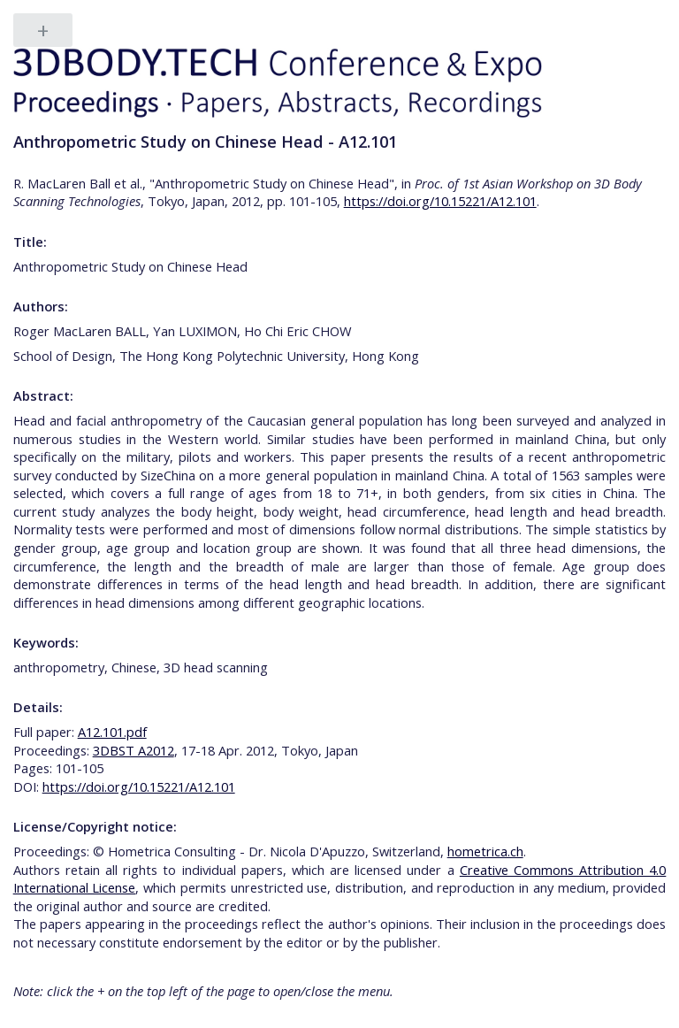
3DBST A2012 (133, 750)
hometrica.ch (485, 851)
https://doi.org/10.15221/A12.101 (440, 201)
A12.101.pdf (112, 731)
